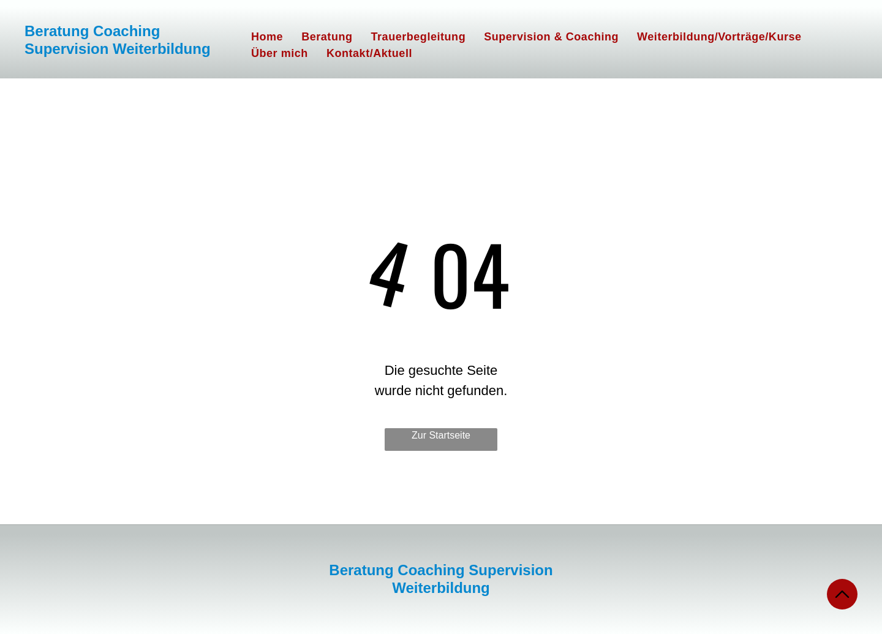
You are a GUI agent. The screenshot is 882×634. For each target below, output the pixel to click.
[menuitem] (267, 37)
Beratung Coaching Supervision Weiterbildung (117, 40)
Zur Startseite (441, 435)
